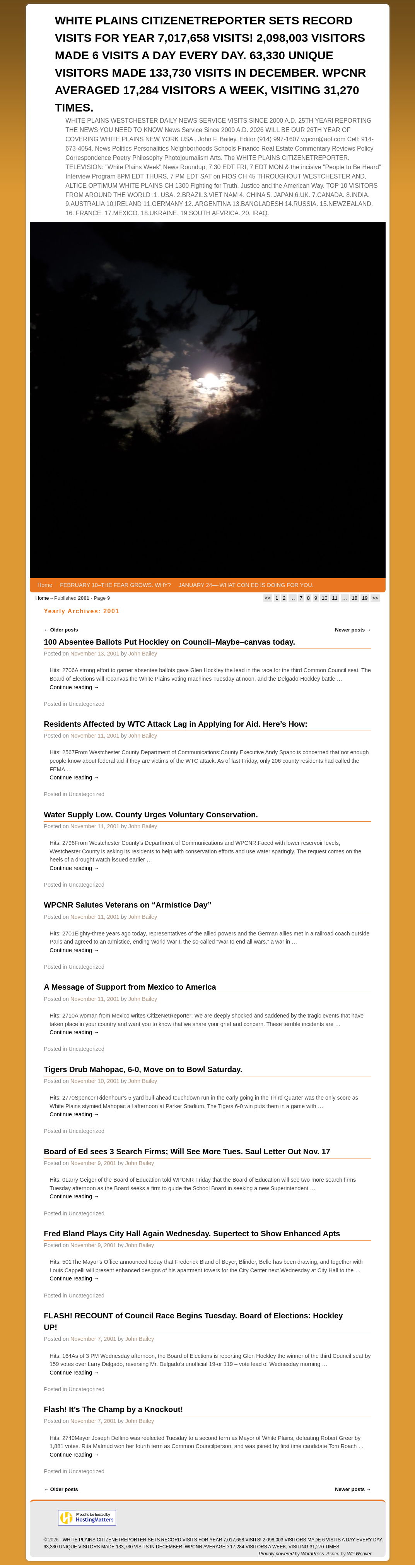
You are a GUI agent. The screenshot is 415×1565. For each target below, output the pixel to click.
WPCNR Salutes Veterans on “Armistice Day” (128, 905)
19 (365, 598)
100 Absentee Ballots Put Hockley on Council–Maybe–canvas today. (169, 642)
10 (325, 598)
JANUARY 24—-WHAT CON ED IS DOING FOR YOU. (246, 585)
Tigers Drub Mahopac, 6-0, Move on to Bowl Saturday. (143, 1069)
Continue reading (74, 687)
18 (354, 598)
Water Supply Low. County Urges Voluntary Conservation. (151, 814)
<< (268, 598)
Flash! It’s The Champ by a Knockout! (113, 1409)
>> (375, 598)
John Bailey (142, 653)
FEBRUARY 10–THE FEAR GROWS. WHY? (115, 585)
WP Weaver (359, 1553)
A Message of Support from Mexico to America (130, 987)
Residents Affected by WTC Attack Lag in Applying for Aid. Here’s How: (175, 724)
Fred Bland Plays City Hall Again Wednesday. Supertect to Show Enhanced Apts (192, 1233)
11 (335, 598)
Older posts (61, 630)
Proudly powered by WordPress (291, 1553)
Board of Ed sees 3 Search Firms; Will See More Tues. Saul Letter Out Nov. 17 (187, 1151)
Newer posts (353, 630)
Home (45, 585)
